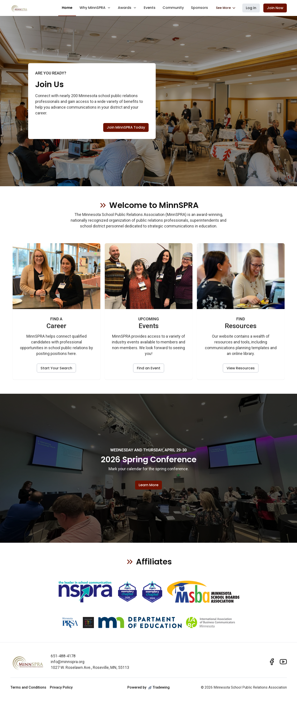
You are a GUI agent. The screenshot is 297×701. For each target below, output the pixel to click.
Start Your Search (56, 368)
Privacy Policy (61, 687)
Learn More (148, 485)
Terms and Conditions (28, 687)
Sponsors (199, 7)
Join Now (275, 7)
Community (173, 7)
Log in (251, 7)
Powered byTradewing (148, 687)
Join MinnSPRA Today (126, 127)
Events (149, 7)
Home (67, 7)
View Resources (241, 368)
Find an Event (148, 368)
